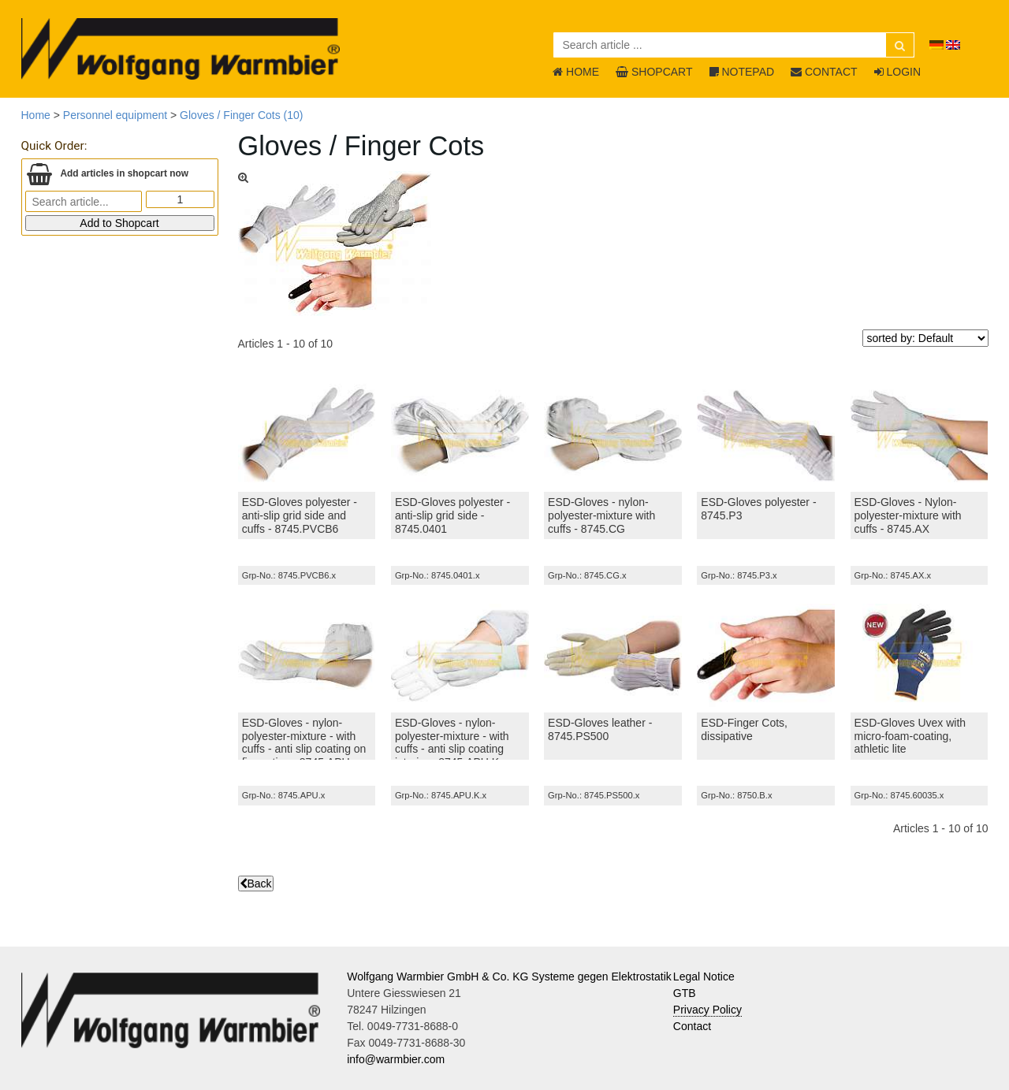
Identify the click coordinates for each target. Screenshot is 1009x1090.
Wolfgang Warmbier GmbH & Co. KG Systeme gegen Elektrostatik (509, 976)
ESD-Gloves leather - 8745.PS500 (600, 729)
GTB (684, 993)
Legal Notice (704, 976)
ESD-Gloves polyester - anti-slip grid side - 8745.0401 (452, 515)
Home (35, 115)
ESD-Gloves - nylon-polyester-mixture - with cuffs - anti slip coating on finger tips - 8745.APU (304, 742)
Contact (692, 1026)
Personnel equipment (115, 115)
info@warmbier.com (396, 1059)
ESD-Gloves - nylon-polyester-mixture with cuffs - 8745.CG (601, 515)
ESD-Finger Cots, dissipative (744, 729)
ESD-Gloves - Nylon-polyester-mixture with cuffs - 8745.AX (908, 515)
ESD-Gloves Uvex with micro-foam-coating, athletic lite (910, 736)
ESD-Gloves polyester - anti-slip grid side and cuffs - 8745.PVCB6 (299, 515)
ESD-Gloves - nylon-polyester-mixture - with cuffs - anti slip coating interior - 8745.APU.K (452, 742)
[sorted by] (925, 338)
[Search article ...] (734, 45)
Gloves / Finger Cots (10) (241, 115)
